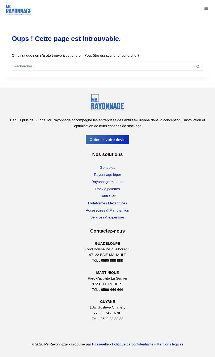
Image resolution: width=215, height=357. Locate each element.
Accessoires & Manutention (107, 210)
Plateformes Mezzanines (107, 203)
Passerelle (100, 344)
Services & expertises (107, 217)
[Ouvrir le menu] (206, 8)
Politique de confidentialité (132, 344)
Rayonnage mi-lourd (107, 182)
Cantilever (108, 196)
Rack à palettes (107, 189)
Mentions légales (170, 344)
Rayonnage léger (107, 175)
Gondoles (107, 168)
